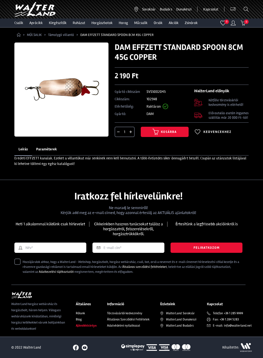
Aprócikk (36, 23)
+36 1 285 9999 (233, 313)
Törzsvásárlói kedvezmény (124, 313)
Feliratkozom (207, 248)
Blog (79, 319)
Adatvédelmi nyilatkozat (123, 325)
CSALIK (18, 23)
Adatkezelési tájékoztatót (56, 272)
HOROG (123, 23)
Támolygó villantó (61, 35)
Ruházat (79, 23)
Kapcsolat (210, 9)
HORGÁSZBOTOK (102, 23)
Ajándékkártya (86, 325)
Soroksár (149, 9)
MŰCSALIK (141, 23)
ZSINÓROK (191, 23)
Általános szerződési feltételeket (144, 267)
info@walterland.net (238, 325)
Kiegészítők (58, 23)
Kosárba (164, 132)
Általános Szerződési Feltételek (128, 319)
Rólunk (80, 313)
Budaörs (166, 9)
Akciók (174, 23)
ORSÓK (158, 23)
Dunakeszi (183, 9)
